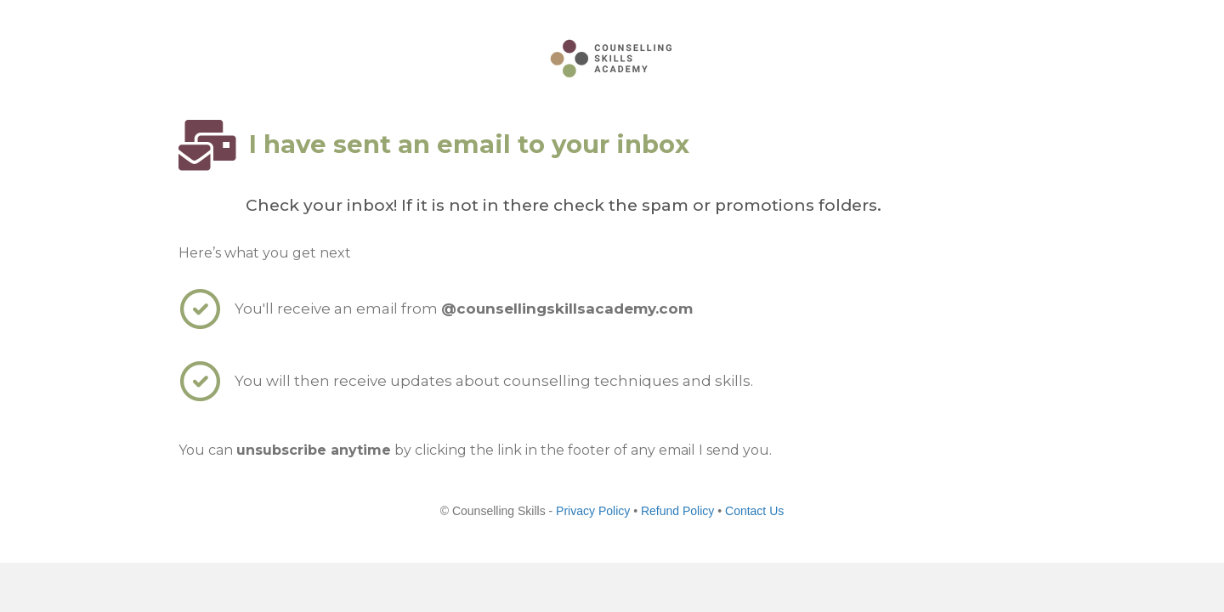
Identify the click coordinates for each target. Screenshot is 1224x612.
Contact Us (754, 511)
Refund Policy (679, 511)
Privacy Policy (593, 511)
